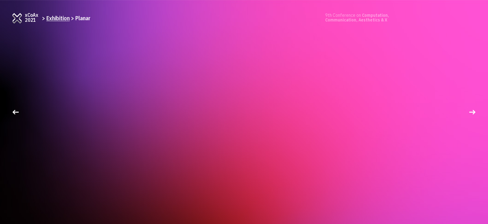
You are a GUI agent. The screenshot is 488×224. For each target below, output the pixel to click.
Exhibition (58, 18)
